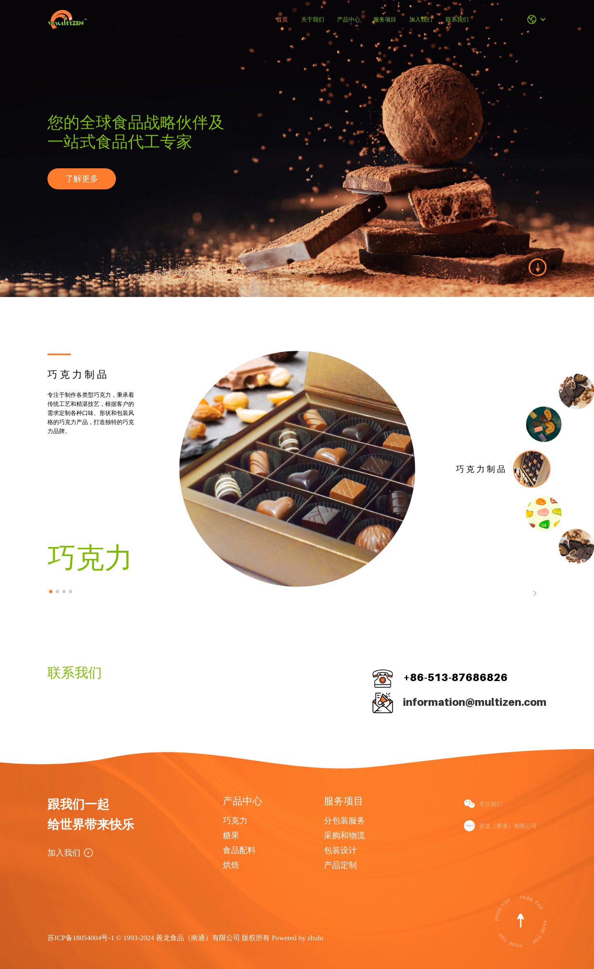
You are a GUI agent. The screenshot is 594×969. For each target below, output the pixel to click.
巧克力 (235, 820)
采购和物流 (344, 835)
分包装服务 (344, 820)
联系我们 (457, 19)
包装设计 (340, 850)
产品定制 (340, 865)
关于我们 (312, 19)
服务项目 (384, 19)
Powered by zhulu (297, 938)
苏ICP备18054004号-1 (81, 938)
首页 (282, 19)
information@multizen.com (475, 702)
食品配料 (239, 850)
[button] (50, 591)
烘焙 (231, 865)
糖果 (231, 835)
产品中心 (348, 19)
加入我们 (420, 19)
